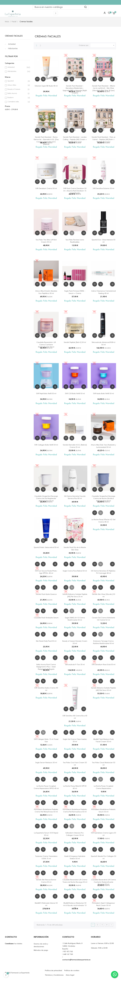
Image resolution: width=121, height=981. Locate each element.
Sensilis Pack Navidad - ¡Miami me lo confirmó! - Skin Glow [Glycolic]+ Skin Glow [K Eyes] (103, 88)
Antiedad (11, 44)
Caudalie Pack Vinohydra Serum (46, 618)
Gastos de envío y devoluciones (41, 945)
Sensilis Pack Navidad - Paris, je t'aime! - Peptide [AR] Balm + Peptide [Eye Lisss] (103, 139)
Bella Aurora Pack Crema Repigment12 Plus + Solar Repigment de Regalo (46, 667)
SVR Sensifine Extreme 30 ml (103, 188)
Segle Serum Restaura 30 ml (46, 763)
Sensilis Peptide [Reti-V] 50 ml (75, 342)
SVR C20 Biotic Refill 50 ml (75, 394)
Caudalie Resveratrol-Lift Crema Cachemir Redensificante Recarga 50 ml (103, 882)
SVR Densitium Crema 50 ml (46, 188)
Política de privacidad (53, 971)
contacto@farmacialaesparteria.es (76, 960)
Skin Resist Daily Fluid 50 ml (46, 641)
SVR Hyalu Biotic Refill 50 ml (103, 394)
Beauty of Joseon (17, 89)
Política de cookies (71, 971)
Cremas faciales (14, 36)
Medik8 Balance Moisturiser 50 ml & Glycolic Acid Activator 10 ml (74, 905)
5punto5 (17, 81)
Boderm (17, 98)
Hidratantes (13, 49)
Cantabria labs (17, 102)
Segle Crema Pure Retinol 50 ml (75, 571)
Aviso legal (70, 975)
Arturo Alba (17, 85)
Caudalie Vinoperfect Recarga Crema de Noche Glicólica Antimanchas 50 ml (103, 499)
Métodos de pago (41, 950)
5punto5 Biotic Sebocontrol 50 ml (46, 547)
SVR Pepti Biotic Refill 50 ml (46, 394)
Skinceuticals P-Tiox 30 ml (75, 665)
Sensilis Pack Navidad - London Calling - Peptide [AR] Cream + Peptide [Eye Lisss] (75, 139)
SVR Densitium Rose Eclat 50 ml (103, 665)
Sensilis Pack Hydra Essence (46, 594)
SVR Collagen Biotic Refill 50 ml (46, 445)
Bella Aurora (17, 93)
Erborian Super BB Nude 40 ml (46, 86)
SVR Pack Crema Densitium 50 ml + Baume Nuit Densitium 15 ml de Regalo (74, 191)
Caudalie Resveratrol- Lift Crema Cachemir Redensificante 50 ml (46, 345)
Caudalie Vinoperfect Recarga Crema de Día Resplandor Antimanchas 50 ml (46, 499)
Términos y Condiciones (54, 975)
